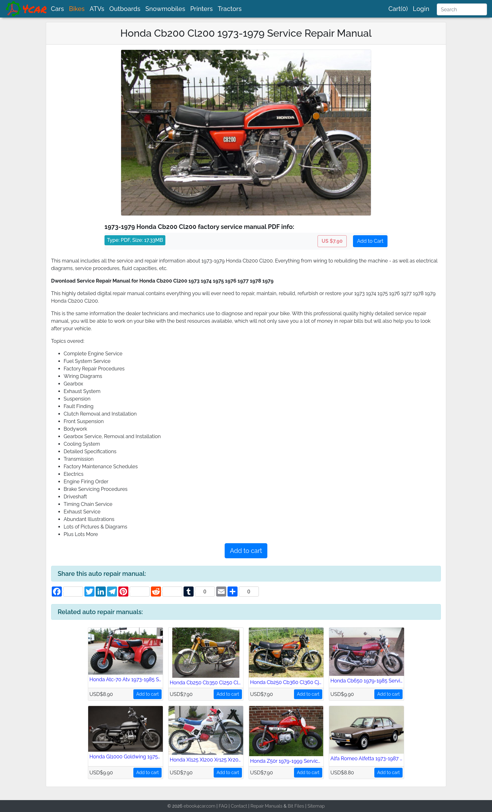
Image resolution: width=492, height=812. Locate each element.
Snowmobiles (165, 9)
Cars (57, 9)
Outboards (124, 9)
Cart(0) (398, 9)
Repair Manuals (266, 806)
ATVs (97, 9)
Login (421, 9)
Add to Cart (370, 241)
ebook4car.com (199, 806)
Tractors (230, 9)
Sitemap (316, 806)
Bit (290, 806)
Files (299, 806)
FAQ (223, 806)
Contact (239, 806)
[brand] (26, 8)
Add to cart (246, 551)
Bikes (77, 9)
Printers (201, 9)
